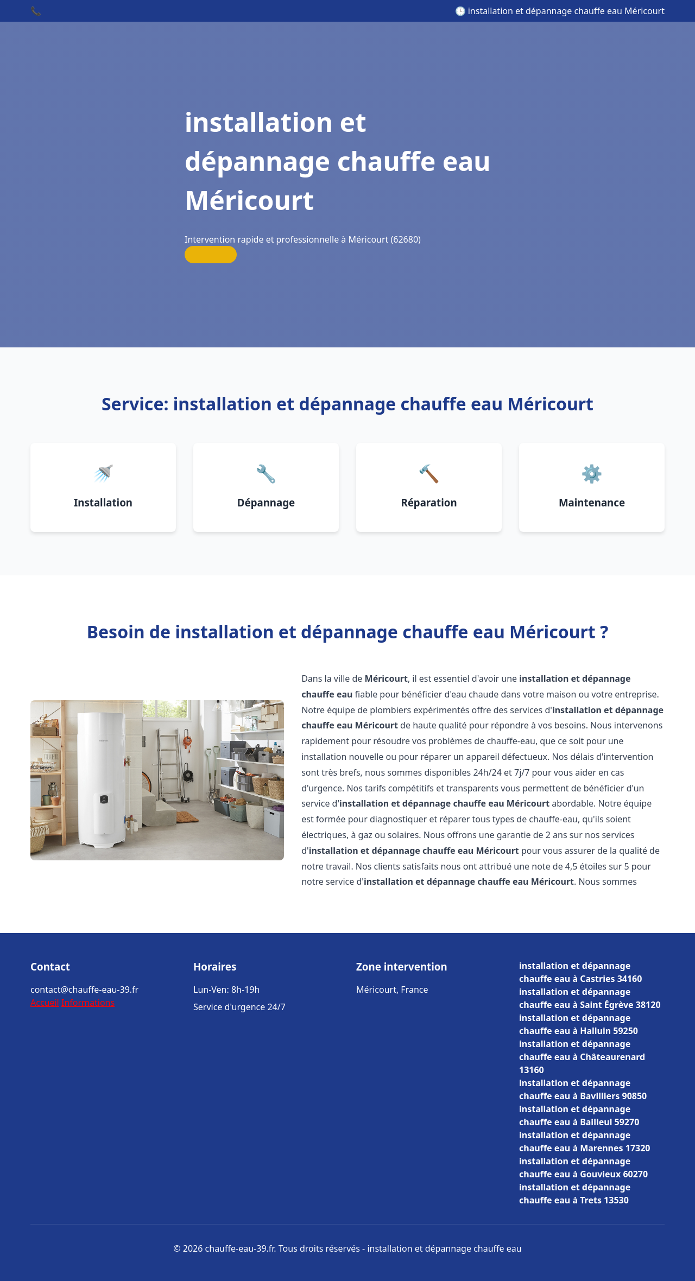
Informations (88, 1003)
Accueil (44, 1003)
